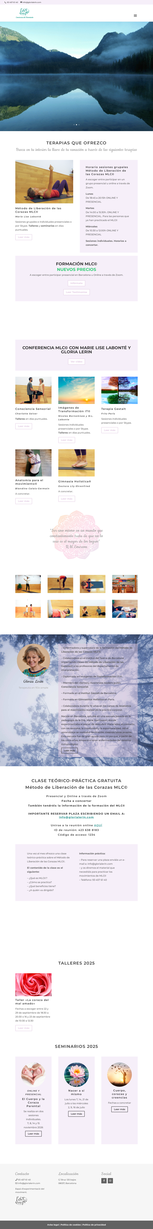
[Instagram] (110, 1180)
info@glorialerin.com (76, 817)
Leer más (23, 237)
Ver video (76, 361)
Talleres (33, 225)
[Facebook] (103, 1180)
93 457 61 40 (24, 1179)
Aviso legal (53, 1224)
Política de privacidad (94, 1224)
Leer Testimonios (76, 292)
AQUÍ (98, 825)
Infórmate (76, 283)
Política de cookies (71, 1224)
